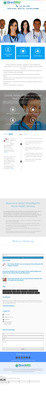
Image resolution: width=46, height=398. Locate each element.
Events (18, 290)
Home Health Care (24, 290)
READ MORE (6, 152)
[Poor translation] (4, 380)
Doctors (14, 290)
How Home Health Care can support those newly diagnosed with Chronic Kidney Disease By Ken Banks (10, 160)
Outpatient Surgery (30, 292)
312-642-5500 (24, 6)
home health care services (7, 292)
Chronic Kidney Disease (7, 290)
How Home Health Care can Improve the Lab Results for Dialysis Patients (25, 264)
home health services (16, 292)
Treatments (37, 292)
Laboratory (23, 292)
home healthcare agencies (33, 290)
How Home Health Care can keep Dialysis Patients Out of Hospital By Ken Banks (24, 279)
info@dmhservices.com (8, 317)
